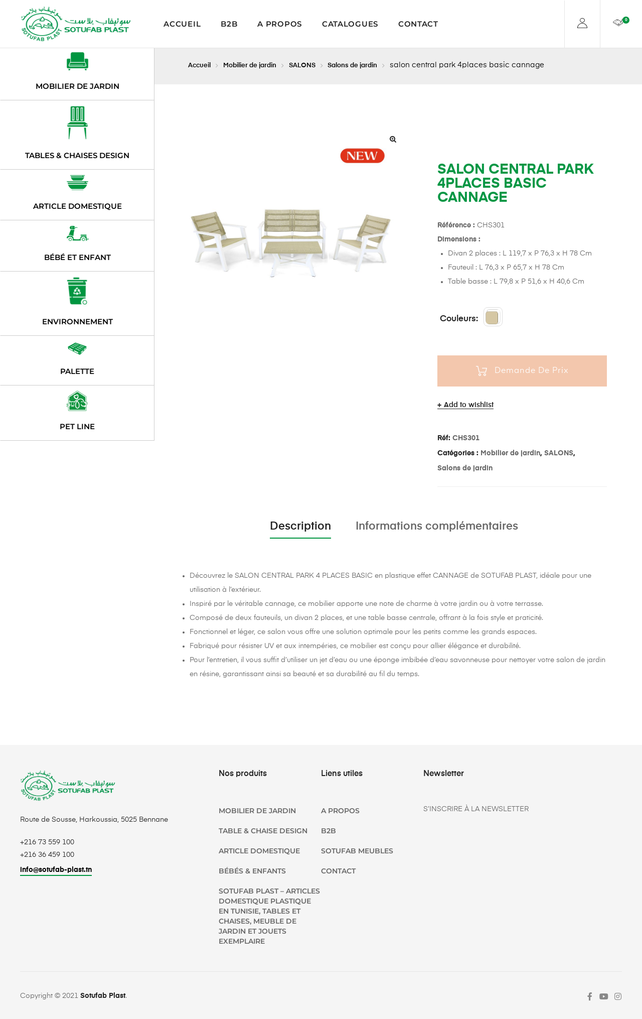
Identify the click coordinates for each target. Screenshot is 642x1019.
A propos (279, 24)
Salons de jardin (376, 65)
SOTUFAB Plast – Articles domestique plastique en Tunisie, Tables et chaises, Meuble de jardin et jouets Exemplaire (269, 916)
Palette (77, 371)
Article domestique (77, 206)
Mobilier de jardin (259, 65)
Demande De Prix (532, 371)
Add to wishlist (469, 405)
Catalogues (350, 24)
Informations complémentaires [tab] (437, 526)
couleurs (458, 319)
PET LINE (77, 426)
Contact (418, 24)
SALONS (319, 65)
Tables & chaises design (77, 155)
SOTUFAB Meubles (357, 850)
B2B (229, 24)
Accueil (182, 24)
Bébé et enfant (77, 257)
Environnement (77, 321)
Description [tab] (300, 526)
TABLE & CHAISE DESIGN (263, 830)
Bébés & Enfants (252, 870)
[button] (393, 139)
